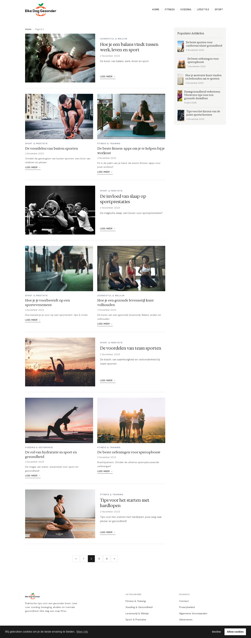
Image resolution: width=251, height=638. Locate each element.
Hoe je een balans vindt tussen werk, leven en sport (129, 47)
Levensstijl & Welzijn (137, 613)
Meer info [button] (82, 631)
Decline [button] (216, 631)
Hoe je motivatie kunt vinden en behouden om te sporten (203, 77)
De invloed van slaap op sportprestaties (123, 199)
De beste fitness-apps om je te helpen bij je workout (131, 150)
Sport (219, 9)
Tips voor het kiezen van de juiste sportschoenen (203, 113)
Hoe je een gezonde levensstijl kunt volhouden (125, 302)
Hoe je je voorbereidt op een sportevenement (47, 302)
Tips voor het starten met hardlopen (124, 502)
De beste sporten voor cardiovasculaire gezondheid (204, 44)
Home (155, 9)
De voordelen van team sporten (130, 348)
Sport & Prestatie (136, 619)
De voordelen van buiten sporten (51, 148)
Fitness (170, 9)
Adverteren (185, 619)
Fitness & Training (136, 601)
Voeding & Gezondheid (139, 607)
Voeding (185, 9)
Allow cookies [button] (235, 631)
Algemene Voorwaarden (193, 613)
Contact (184, 601)
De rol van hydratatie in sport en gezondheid (51, 454)
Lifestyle (203, 9)
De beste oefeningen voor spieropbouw (128, 452)
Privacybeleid (187, 607)
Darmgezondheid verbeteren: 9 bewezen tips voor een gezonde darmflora (202, 95)
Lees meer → (108, 76)
